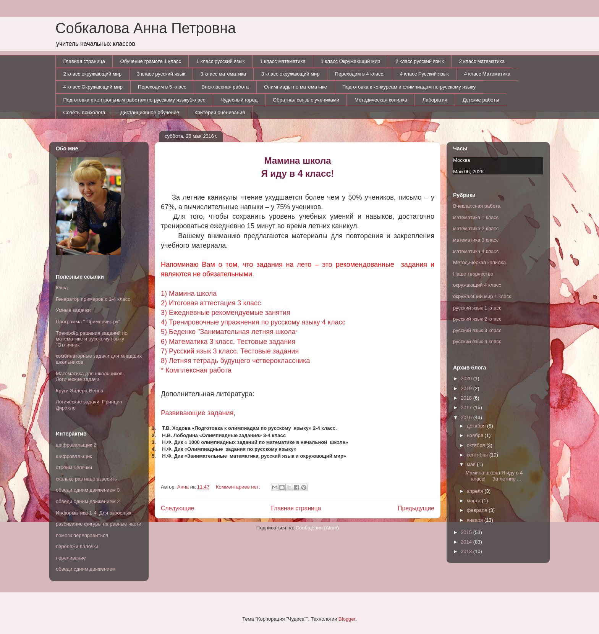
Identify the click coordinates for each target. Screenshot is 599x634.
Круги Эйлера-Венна (79, 391)
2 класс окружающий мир (92, 74)
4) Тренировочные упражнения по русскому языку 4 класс (253, 322)
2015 (467, 532)
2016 (467, 417)
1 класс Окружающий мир (350, 61)
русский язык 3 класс (477, 330)
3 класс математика (223, 74)
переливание (71, 558)
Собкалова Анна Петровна (145, 28)
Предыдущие (416, 508)
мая (472, 464)
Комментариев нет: (239, 487)
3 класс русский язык (161, 74)
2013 (467, 551)
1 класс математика (282, 61)
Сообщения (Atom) (317, 528)
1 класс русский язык (220, 61)
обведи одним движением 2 (88, 501)
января (475, 520)
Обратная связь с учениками (306, 100)
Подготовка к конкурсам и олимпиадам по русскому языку (409, 87)
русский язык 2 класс (477, 319)
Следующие (177, 508)
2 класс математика (482, 61)
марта (474, 500)
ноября (476, 435)
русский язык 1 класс (477, 308)
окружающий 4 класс (477, 285)
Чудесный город (238, 100)
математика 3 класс (476, 240)
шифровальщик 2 (76, 445)
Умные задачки (73, 310)
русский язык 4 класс (477, 341)
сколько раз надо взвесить (86, 479)
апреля (476, 491)
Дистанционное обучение (149, 112)
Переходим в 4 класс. (360, 74)
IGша (62, 287)
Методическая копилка (381, 100)
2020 (467, 378)
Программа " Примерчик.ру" (88, 321)
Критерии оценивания (219, 112)
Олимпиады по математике (295, 87)
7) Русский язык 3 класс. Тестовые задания (230, 351)
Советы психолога (84, 112)
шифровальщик (74, 456)
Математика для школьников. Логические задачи (90, 376)
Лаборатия (435, 100)
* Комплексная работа (196, 370)
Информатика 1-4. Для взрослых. (94, 513)
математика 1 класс (476, 217)
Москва (461, 160)
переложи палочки (77, 546)
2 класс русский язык (419, 61)
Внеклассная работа (225, 87)
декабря (477, 426)
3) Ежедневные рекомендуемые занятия (225, 312)
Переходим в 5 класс (162, 87)
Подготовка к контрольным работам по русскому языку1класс (134, 100)
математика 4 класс (476, 251)
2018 (467, 398)
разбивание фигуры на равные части (98, 524)
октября (476, 445)
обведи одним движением (86, 569)
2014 (467, 542)
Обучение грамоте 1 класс (150, 61)
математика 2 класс (476, 228)
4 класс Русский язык (424, 74)
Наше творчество (473, 274)
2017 (467, 407)
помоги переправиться (82, 535)
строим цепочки (74, 467)
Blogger (346, 619)
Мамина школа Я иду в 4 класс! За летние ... (494, 476)
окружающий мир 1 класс (482, 296)
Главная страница (84, 61)
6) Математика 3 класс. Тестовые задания (228, 341)
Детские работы (481, 100)
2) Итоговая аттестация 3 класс (211, 303)
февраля (478, 510)
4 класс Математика (487, 74)
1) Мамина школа (189, 293)
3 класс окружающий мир (290, 74)
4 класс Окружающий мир (93, 87)
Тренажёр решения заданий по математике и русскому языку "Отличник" (92, 339)
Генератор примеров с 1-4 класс (93, 299)
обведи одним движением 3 (88, 490)
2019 (467, 388)
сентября (478, 455)
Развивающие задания (197, 413)
